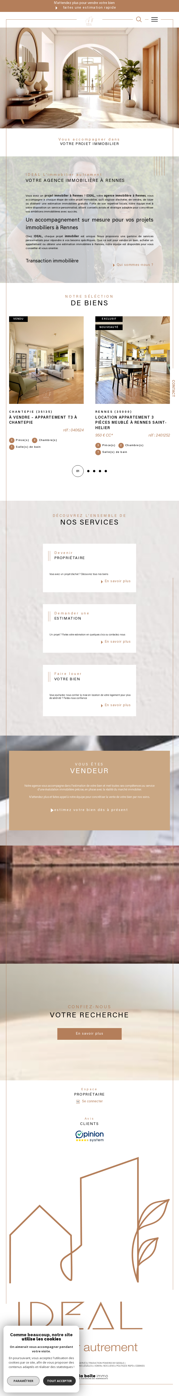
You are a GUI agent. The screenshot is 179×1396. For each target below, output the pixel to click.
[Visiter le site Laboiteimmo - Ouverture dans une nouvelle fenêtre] (89, 1381)
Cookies (140, 1366)
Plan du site (62, 1366)
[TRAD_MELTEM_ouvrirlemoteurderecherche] (139, 19)
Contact (173, 388)
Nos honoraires (43, 1366)
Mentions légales (81, 1366)
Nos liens (108, 1366)
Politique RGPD (124, 1366)
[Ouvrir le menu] (154, 19)
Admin (97, 1366)
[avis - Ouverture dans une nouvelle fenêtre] (89, 1136)
